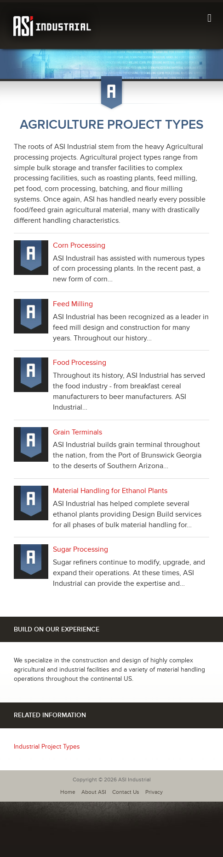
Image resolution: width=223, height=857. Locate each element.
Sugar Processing (80, 549)
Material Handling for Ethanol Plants (110, 490)
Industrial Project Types (47, 746)
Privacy (154, 792)
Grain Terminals (77, 432)
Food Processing (79, 362)
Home (67, 792)
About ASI (93, 792)
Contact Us (125, 792)
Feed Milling (73, 304)
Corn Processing (79, 245)
